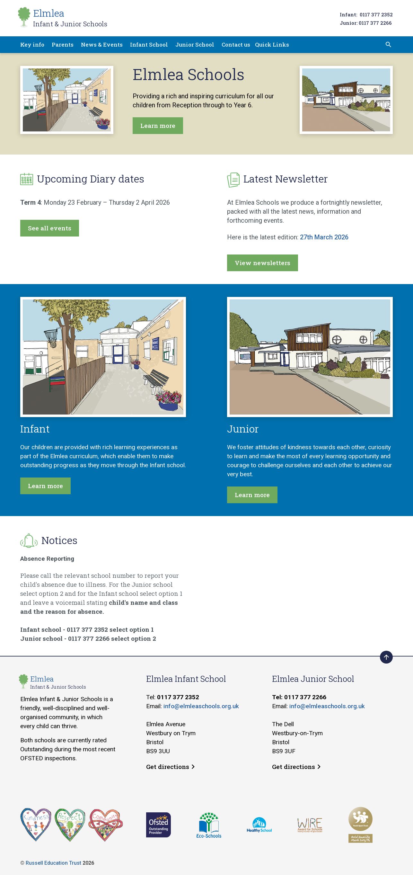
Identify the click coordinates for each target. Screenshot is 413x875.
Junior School (194, 44)
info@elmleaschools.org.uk (201, 706)
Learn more (157, 125)
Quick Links (272, 44)
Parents (63, 44)
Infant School (149, 44)
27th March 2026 (324, 237)
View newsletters (262, 263)
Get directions (170, 767)
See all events (49, 228)
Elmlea (70, 17)
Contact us (236, 44)
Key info (32, 44)
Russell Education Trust (53, 863)
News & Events (102, 44)
